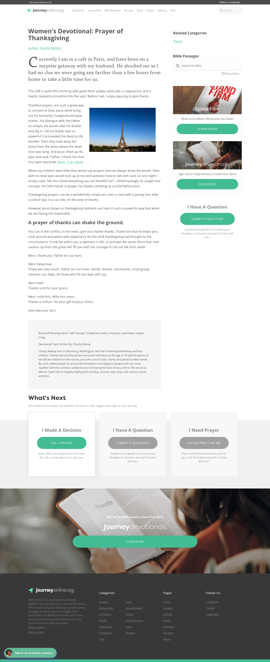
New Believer (113, 10)
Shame (130, 633)
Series (166, 620)
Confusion (105, 614)
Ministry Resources (40, 2)
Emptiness (105, 633)
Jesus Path (94, 10)
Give (172, 10)
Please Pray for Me (204, 443)
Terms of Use (35, 632)
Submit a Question (207, 219)
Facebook (212, 602)
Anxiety (103, 602)
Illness (129, 614)
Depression (106, 626)
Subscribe (207, 184)
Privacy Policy (36, 627)
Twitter (210, 608)
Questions (78, 10)
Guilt (129, 602)
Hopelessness (134, 608)
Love (129, 626)
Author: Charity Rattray (44, 48)
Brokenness (106, 608)
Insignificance (134, 620)
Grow (140, 10)
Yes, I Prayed (61, 443)
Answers (168, 608)
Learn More (207, 129)
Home (167, 602)
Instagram (212, 614)
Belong (162, 10)
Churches (168, 626)
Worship (168, 633)
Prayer (150, 10)
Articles (167, 614)
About (167, 639)
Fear (102, 639)
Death (103, 620)
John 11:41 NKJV (70, 162)
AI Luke (128, 10)
